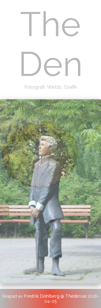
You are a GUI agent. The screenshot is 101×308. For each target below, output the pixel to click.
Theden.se (75, 296)
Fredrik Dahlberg (41, 296)
